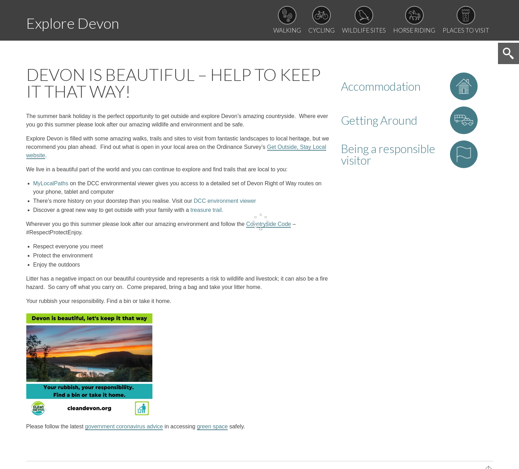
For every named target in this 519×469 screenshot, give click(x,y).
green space (212, 430)
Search (508, 57)
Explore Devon (79, 22)
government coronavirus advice (124, 430)
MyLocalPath (51, 186)
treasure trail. (207, 213)
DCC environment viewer (225, 204)
